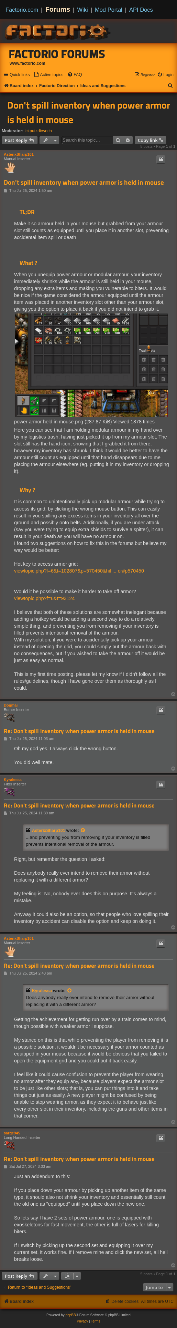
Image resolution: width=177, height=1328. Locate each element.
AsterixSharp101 (19, 154)
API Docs (141, 10)
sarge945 (12, 1133)
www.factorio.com (27, 63)
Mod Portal (108, 10)
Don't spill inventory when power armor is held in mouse (88, 112)
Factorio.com (21, 10)
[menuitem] (48, 75)
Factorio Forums (57, 53)
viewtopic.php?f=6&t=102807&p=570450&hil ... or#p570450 (79, 571)
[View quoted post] (83, 830)
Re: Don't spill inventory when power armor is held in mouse (79, 731)
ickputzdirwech (38, 130)
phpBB (71, 1315)
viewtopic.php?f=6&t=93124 (44, 598)
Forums (57, 9)
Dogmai (11, 705)
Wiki (82, 10)
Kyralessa (13, 780)
